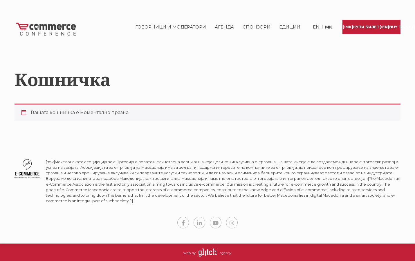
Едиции (289, 27)
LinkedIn (199, 222)
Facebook (183, 222)
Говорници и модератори (170, 27)
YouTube (215, 222)
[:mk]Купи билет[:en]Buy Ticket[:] (371, 26)
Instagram (232, 222)
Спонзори (256, 27)
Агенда (224, 27)
